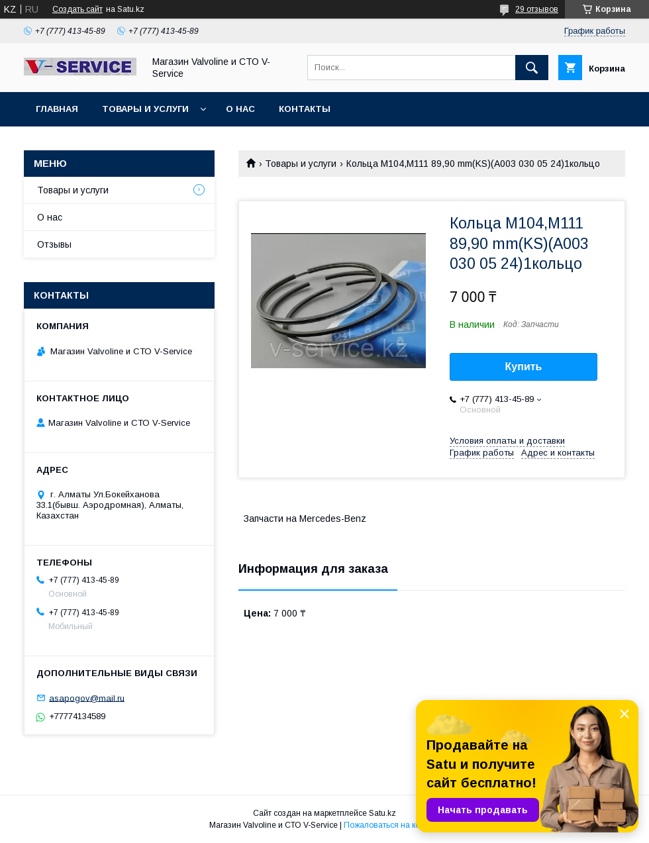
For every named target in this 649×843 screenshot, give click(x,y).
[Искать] (531, 67)
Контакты (304, 109)
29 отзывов (536, 9)
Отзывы (54, 244)
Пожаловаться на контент (392, 825)
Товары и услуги (145, 109)
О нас (240, 109)
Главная (57, 109)
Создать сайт (77, 9)
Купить (523, 366)
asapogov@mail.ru (87, 698)
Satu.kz (382, 813)
